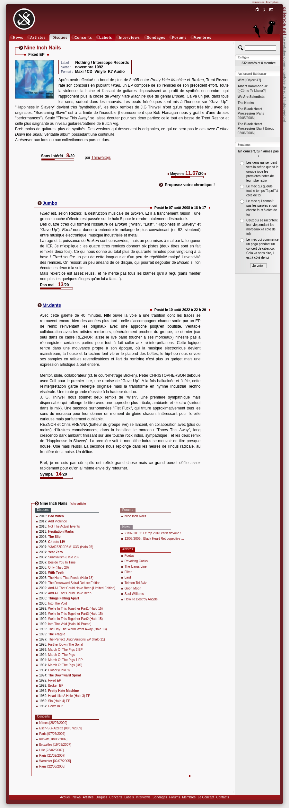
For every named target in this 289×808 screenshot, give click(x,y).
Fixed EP (54, 680)
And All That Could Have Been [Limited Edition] (81, 588)
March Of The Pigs (61, 655)
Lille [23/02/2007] (51, 750)
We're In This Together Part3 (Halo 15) (75, 613)
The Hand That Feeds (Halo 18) (70, 578)
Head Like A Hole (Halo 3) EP (69, 696)
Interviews (143, 797)
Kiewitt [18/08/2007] (53, 739)
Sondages (160, 797)
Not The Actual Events (64, 526)
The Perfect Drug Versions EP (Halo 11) (76, 639)
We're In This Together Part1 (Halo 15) (75, 608)
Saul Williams (134, 594)
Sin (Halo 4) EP (59, 701)
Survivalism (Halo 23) (63, 557)
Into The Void (57, 603)
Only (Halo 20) (58, 567)
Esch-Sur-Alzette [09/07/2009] (60, 728)
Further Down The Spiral (65, 644)
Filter (128, 572)
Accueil (65, 797)
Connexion (258, 2)
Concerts (115, 797)
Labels (129, 797)
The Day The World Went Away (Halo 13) (77, 629)
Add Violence (57, 521)
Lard (128, 577)
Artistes (88, 797)
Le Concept (206, 797)
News (77, 797)
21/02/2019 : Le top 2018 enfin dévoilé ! (153, 533)
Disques (101, 797)
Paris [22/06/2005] (52, 766)
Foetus (130, 555)
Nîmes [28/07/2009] (53, 723)
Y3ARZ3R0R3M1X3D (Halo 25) (70, 547)
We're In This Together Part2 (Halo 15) (75, 619)
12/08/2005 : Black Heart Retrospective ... (154, 538)
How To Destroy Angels (141, 599)
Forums (174, 797)
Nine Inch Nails (135, 516)
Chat (271, 44)
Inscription (272, 2)
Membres (189, 797)
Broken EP (56, 685)
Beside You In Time (62, 562)
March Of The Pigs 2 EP (65, 649)
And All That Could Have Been (70, 593)
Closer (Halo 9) (59, 670)
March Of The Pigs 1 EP (65, 660)
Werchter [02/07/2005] (55, 761)
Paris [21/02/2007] (52, 755)
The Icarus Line (136, 566)
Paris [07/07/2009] (52, 733)
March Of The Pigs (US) (65, 665)
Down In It (55, 706)
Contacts (222, 797)
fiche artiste (78, 503)
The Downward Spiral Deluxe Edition (74, 583)
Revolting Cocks (136, 561)
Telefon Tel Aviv (136, 583)
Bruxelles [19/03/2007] (55, 744)
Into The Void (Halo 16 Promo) (70, 624)
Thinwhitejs (100, 157)
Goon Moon (133, 588)
